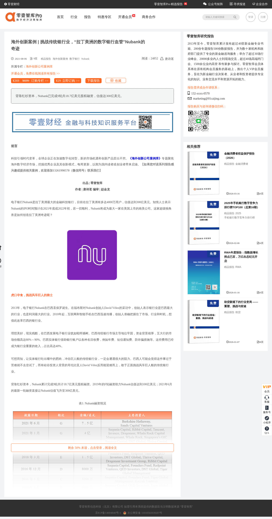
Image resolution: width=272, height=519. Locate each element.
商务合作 (149, 17)
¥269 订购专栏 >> (30, 80)
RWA (238, 267)
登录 (250, 16)
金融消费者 (241, 163)
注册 (263, 16)
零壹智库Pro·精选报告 (168, 4)
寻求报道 (237, 4)
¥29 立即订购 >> (67, 80)
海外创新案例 (60, 58)
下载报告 (93, 80)
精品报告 (46, 58)
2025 (238, 213)
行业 (74, 17)
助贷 (238, 312)
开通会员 (126, 17)
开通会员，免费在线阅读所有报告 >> (35, 73)
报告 (87, 17)
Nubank (85, 58)
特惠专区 (104, 17)
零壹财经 (12, 4)
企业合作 (260, 4)
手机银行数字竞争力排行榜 (239, 217)
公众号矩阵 (213, 4)
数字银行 (74, 58)
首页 (60, 17)
